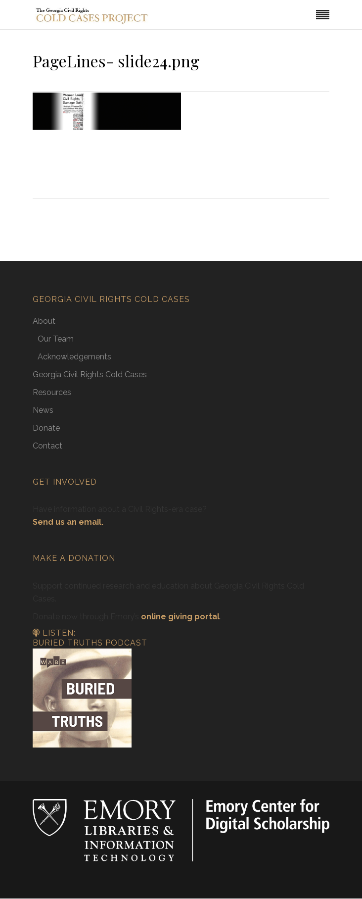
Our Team (56, 339)
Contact (47, 445)
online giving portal (180, 616)
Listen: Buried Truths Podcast (90, 638)
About (44, 321)
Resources (52, 392)
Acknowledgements (74, 356)
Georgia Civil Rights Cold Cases (90, 374)
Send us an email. (68, 522)
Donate (46, 428)
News (43, 410)
